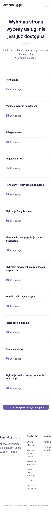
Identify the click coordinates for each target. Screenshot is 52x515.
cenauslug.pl (12, 5)
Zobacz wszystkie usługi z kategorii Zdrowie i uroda (26, 408)
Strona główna (30, 443)
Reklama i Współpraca (32, 487)
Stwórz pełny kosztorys (31, 472)
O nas (29, 480)
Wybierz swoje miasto (30, 453)
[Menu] (47, 5)
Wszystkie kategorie (31, 463)
